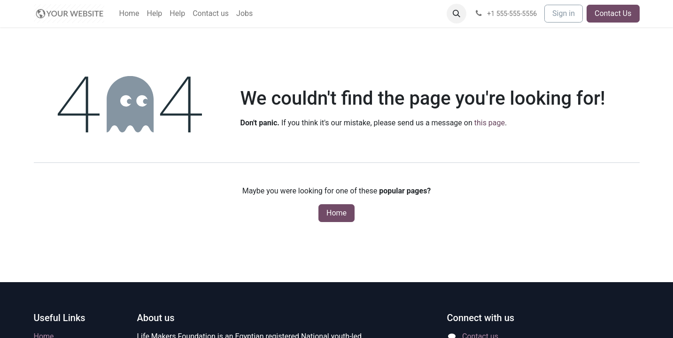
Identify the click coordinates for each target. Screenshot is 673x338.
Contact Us (613, 13)
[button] (456, 13)
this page (489, 122)
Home (336, 212)
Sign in (563, 13)
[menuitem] (129, 13)
